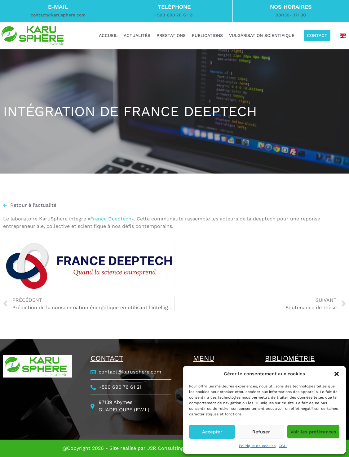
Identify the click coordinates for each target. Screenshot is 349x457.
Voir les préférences (313, 432)
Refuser (261, 432)
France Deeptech (110, 219)
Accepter (212, 432)
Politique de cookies (257, 446)
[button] (337, 374)
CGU (283, 446)
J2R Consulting (165, 448)
